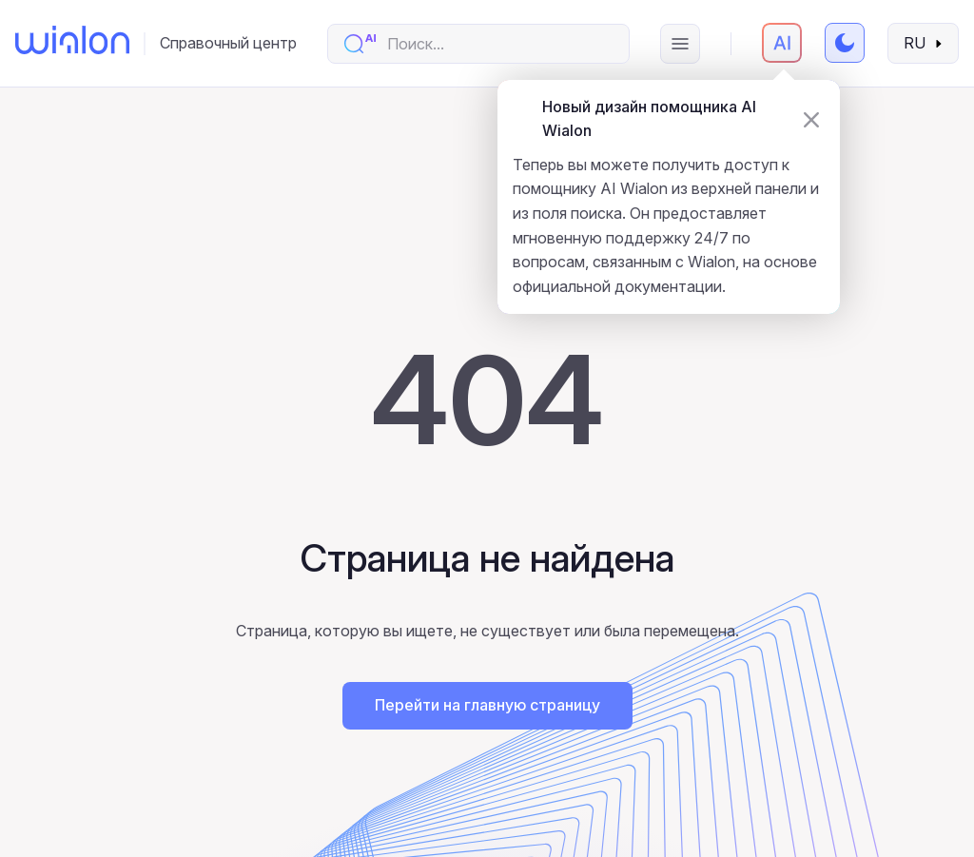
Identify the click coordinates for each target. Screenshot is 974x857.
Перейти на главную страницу (487, 704)
